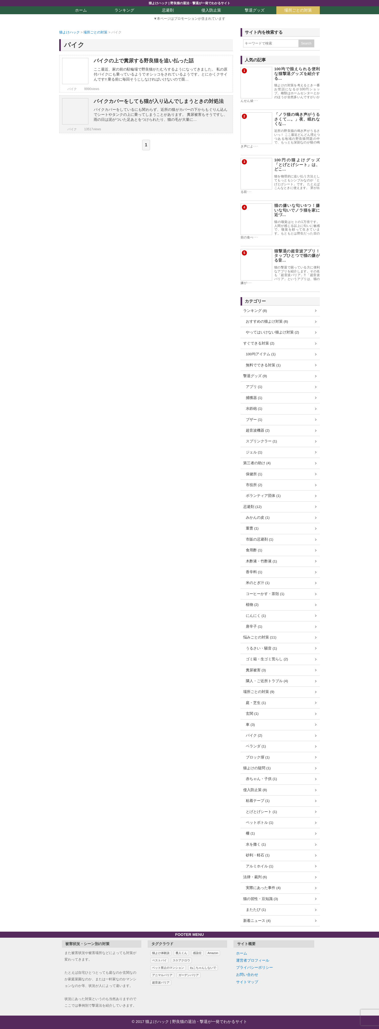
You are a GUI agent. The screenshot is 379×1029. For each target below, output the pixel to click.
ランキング (124, 10)
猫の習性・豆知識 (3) (260, 899)
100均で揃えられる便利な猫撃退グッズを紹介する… (297, 73)
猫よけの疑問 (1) (257, 768)
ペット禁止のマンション (168, 967)
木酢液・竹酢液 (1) (261, 561)
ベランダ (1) (256, 746)
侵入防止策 (211, 10)
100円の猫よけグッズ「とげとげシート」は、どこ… (297, 164)
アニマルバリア (162, 975)
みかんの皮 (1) (258, 518)
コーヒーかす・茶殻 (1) (265, 594)
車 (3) (250, 725)
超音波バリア (160, 982)
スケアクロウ (181, 960)
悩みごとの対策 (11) (259, 637)
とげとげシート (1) (261, 812)
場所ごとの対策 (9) (258, 692)
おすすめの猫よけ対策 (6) (267, 321)
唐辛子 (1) (254, 626)
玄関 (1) (252, 714)
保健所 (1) (254, 474)
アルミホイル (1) (259, 866)
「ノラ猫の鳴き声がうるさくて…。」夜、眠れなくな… (297, 119)
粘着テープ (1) (258, 801)
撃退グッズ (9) (255, 376)
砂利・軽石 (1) (258, 855)
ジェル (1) (254, 452)
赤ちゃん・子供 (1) (261, 779)
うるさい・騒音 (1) (261, 648)
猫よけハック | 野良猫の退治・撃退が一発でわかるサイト (189, 3)
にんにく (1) (256, 616)
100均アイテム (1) (261, 354)
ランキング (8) (255, 311)
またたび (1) (256, 910)
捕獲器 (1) (254, 398)
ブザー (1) (254, 420)
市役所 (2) (254, 485)
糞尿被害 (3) (256, 670)
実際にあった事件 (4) (263, 888)
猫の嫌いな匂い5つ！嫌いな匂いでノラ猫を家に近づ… (297, 210)
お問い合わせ (247, 975)
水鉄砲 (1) (254, 409)
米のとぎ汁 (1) (258, 583)
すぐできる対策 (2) (258, 343)
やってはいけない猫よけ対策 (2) (272, 332)
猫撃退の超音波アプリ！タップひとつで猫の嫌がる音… (297, 255)
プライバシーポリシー (254, 968)
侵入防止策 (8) (255, 790)
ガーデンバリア (188, 975)
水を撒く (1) (256, 844)
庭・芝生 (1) (256, 703)
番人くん (181, 953)
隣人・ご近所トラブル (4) (267, 681)
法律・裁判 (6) (255, 877)
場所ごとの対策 (298, 10)
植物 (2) (252, 605)
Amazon (213, 953)
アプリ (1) (254, 387)
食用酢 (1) (254, 550)
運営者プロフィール (252, 960)
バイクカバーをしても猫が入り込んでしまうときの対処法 (159, 101)
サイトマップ (247, 982)
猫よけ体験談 (160, 953)
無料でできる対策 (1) (263, 365)
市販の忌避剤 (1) (259, 539)
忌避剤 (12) (252, 507)
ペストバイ (159, 960)
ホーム (81, 10)
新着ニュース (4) (257, 921)
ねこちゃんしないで (203, 967)
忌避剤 (168, 10)
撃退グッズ (255, 10)
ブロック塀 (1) (258, 757)
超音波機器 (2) (258, 430)
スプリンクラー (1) (261, 441)
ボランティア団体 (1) (263, 496)
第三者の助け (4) (257, 463)
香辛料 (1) (254, 572)
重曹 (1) (252, 528)
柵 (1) (250, 833)
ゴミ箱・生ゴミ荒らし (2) (267, 659)
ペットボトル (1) (259, 823)
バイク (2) (254, 735)
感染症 (197, 953)
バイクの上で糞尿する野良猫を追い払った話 (144, 60)
